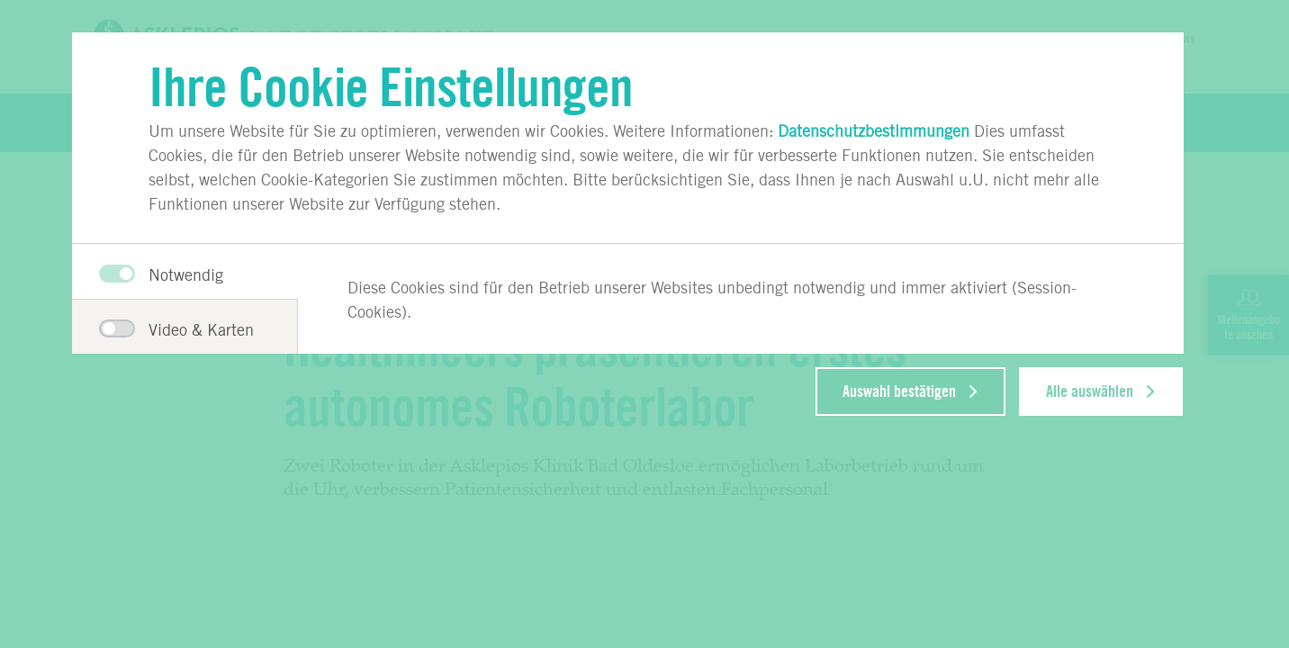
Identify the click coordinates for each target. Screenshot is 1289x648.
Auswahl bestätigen (899, 391)
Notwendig (161, 274)
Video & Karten (173, 329)
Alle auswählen (1089, 391)
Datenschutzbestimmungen (873, 131)
